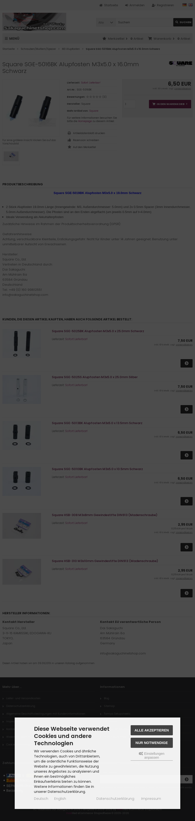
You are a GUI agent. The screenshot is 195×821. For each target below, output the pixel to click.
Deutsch (41, 798)
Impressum (151, 798)
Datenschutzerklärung (115, 798)
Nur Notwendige (151, 743)
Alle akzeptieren (151, 730)
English (60, 798)
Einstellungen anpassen (151, 755)
